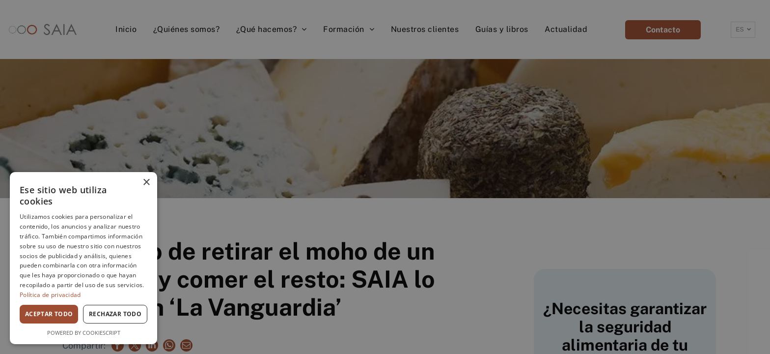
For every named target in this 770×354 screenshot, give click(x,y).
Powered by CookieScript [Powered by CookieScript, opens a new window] (83, 332)
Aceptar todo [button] (49, 314)
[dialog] (83, 258)
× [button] (146, 182)
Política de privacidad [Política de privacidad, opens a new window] (50, 295)
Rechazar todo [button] (115, 314)
